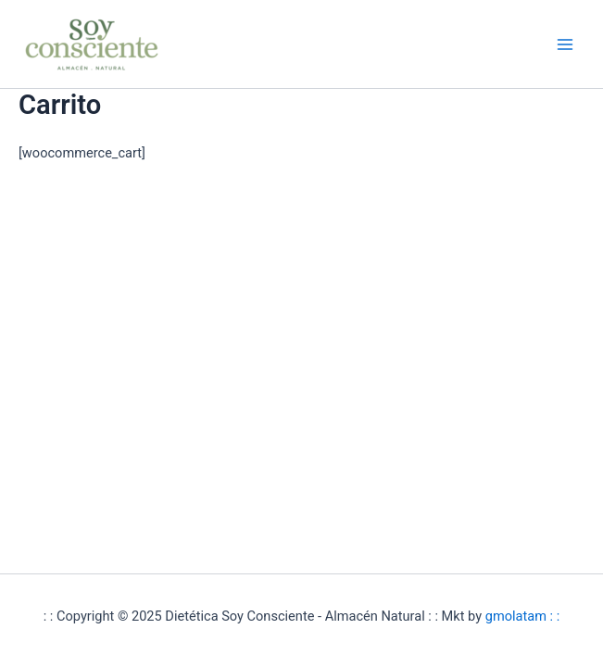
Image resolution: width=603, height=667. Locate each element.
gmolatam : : (522, 616)
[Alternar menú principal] (565, 44)
